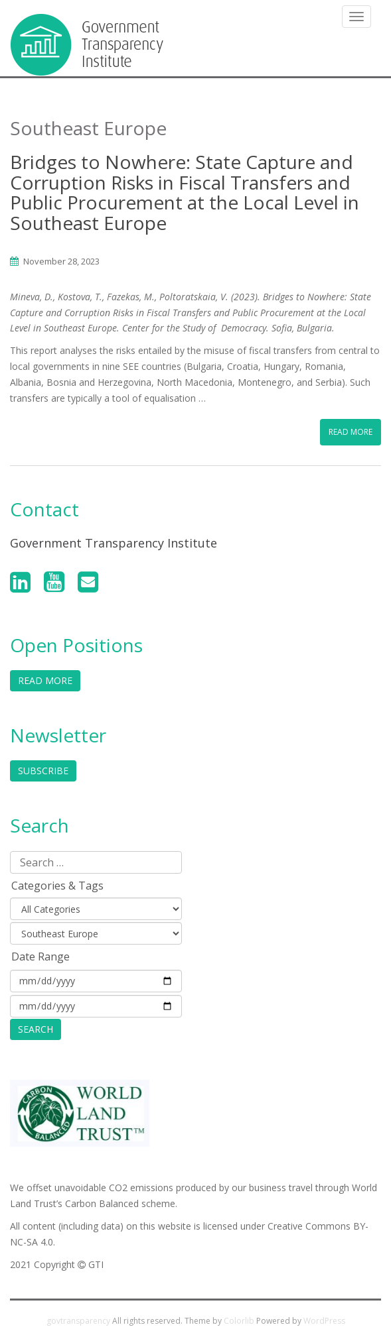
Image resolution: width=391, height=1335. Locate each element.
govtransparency (78, 1320)
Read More (350, 431)
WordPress (324, 1320)
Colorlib (239, 1320)
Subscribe (43, 770)
